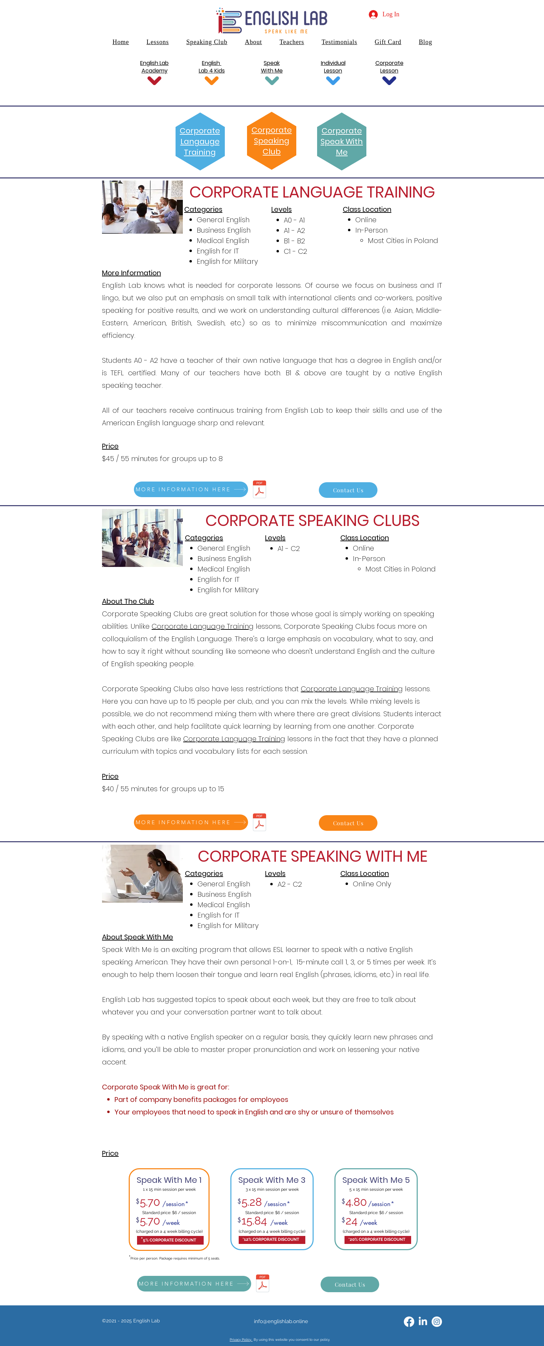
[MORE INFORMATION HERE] (191, 489)
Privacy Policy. (241, 1339)
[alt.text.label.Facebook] (409, 1321)
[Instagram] (437, 1321)
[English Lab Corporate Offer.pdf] (259, 490)
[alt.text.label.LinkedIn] (423, 1321)
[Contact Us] (348, 490)
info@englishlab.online (281, 1321)
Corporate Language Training (203, 626)
